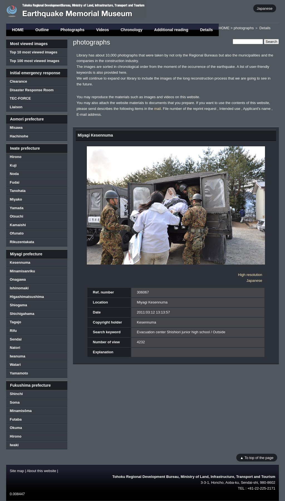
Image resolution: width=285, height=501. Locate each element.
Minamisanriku (22, 271)
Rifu (13, 331)
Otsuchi (16, 216)
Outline (42, 30)
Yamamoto (19, 373)
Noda (14, 174)
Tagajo (15, 322)
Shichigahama (22, 314)
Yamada (16, 208)
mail (157, 109)
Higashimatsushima (27, 297)
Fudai (14, 182)
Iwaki (14, 445)
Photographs (72, 30)
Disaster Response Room (32, 90)
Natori (15, 347)
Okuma (16, 428)
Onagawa (18, 279)
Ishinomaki (19, 288)
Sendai (16, 339)
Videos (102, 30)
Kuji (13, 165)
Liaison (16, 107)
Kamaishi (18, 225)
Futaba (16, 419)
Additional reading (171, 30)
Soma (14, 402)
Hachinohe (19, 136)
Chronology (131, 30)
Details (206, 30)
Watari (15, 364)
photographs (244, 28)
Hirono (15, 157)
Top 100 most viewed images (34, 61)
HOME (18, 30)
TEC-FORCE (20, 98)
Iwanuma (17, 356)
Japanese (264, 8)
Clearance (18, 81)
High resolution (250, 275)
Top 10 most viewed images (33, 52)
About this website (41, 471)
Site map (17, 471)
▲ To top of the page (256, 457)
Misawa (16, 127)
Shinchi (16, 394)
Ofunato (17, 233)
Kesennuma (20, 262)
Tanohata (18, 191)
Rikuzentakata (22, 242)
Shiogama (18, 305)
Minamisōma (21, 411)
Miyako (16, 199)
